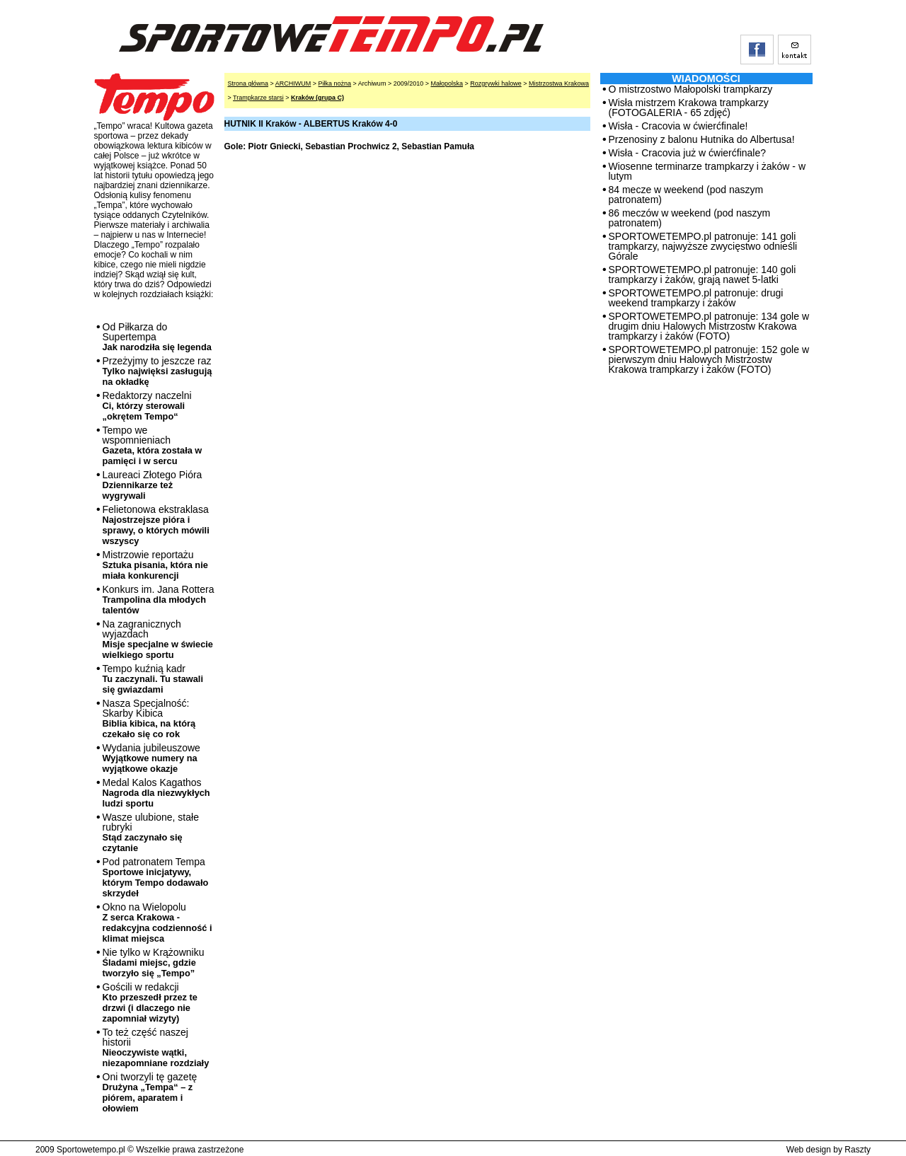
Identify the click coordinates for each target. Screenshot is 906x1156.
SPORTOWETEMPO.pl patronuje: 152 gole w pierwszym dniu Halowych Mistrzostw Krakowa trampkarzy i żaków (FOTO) (709, 359)
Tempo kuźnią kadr (153, 679)
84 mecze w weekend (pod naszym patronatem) (686, 194)
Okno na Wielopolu (157, 922)
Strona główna (248, 83)
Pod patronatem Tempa (156, 877)
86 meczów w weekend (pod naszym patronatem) (690, 218)
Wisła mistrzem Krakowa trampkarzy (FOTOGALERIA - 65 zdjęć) (689, 107)
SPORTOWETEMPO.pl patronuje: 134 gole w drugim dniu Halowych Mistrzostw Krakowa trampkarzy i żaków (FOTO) (709, 326)
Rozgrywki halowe (496, 83)
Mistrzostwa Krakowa (559, 83)
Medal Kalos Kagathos (156, 793)
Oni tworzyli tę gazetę (150, 1092)
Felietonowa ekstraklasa (156, 525)
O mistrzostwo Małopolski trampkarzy (691, 89)
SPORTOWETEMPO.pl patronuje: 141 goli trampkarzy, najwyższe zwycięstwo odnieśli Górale (703, 246)
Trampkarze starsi (258, 97)
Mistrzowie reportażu (155, 565)
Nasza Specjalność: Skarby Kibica (149, 718)
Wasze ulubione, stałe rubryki (151, 832)
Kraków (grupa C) (317, 97)
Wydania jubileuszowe (151, 758)
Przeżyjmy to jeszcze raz (157, 371)
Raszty (857, 1150)
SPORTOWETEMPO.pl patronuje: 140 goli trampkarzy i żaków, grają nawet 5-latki (702, 274)
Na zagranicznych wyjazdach (158, 639)
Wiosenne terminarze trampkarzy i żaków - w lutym (707, 171)
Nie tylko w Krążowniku (154, 962)
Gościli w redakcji (150, 1002)
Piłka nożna (335, 83)
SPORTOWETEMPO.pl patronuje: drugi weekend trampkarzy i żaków (696, 297)
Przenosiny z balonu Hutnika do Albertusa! (702, 139)
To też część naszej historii (156, 1047)
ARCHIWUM (293, 83)
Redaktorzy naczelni (147, 406)
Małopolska (446, 83)
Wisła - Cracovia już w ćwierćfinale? (688, 152)
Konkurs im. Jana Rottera (158, 599)
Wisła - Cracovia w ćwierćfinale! (678, 126)
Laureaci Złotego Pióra (152, 485)
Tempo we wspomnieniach (152, 445)
